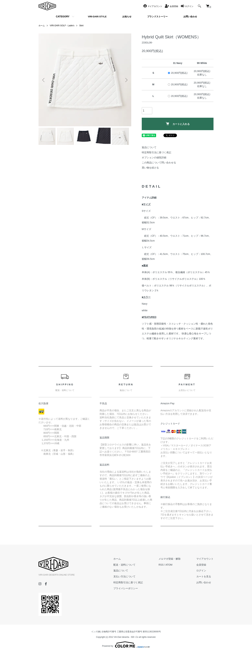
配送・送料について (124, 564)
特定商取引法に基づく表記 (156, 152)
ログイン (201, 570)
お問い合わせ (203, 582)
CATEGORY (62, 16)
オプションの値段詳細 (154, 157)
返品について (149, 147)
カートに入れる (178, 123)
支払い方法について (124, 576)
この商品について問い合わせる (159, 162)
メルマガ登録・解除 (170, 558)
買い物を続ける (150, 167)
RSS (161, 564)
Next (126, 80)
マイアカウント (205, 558)
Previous (43, 80)
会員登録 (201, 564)
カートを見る (203, 576)
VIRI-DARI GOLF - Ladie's (62, 25)
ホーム (41, 25)
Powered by (126, 644)
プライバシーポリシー (125, 588)
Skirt (81, 25)
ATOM (169, 564)
